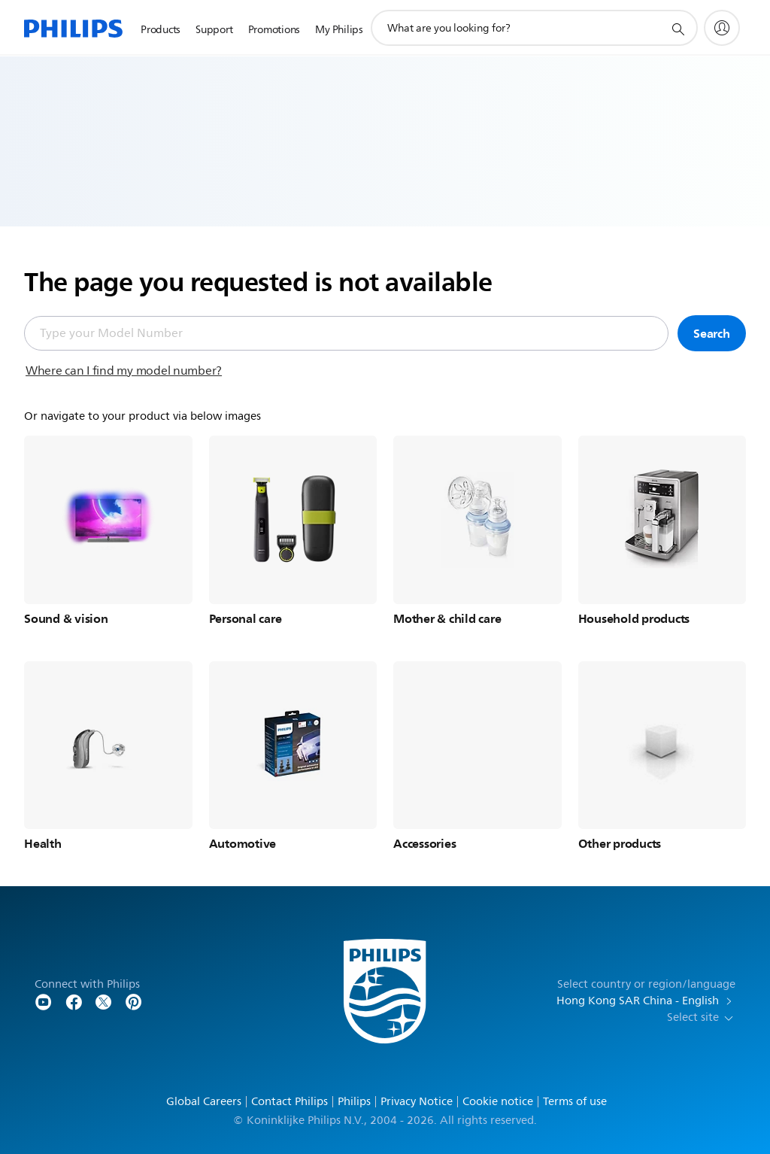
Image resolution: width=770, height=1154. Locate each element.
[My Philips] (722, 28)
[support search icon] (677, 29)
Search (711, 333)
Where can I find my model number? (124, 371)
